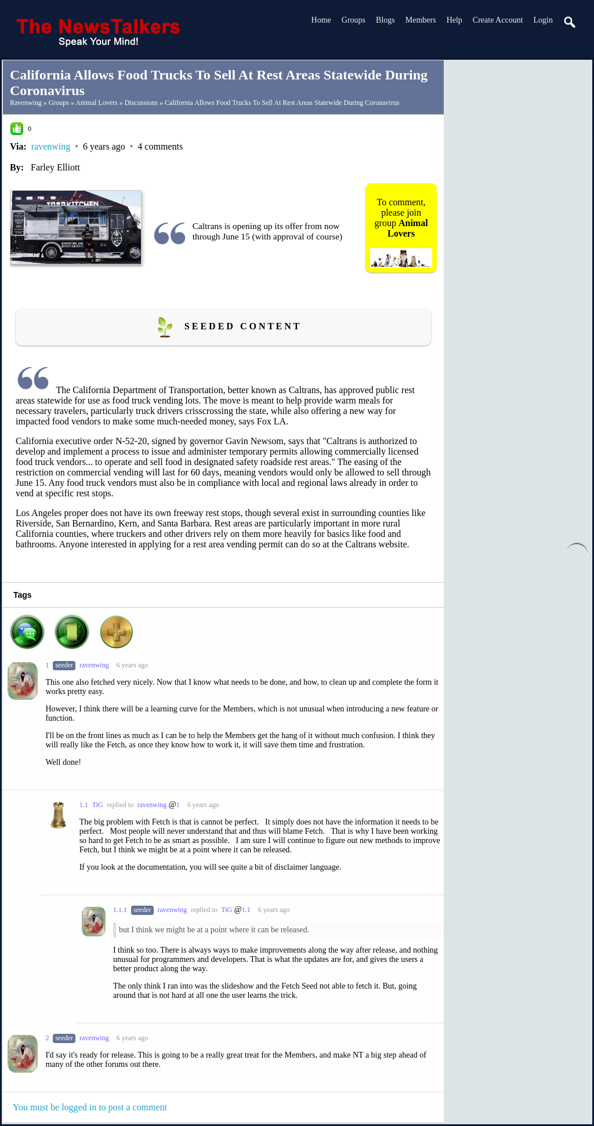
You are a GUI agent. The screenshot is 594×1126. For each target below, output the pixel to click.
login (543, 20)
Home (321, 20)
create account (498, 20)
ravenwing (26, 103)
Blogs (385, 20)
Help (454, 20)
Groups (353, 20)
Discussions (141, 103)
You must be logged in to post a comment (90, 1107)
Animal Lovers (96, 103)
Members (420, 20)
